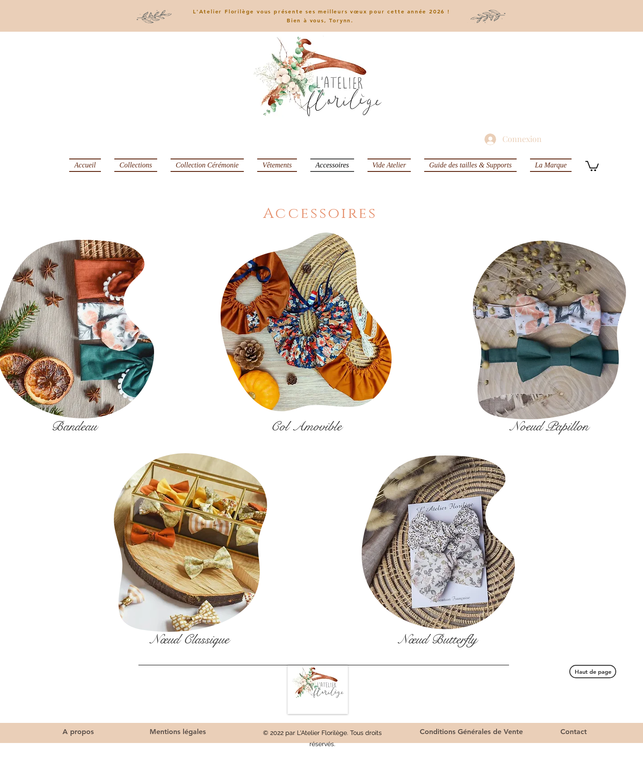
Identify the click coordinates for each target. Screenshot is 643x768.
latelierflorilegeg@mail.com (474, 699)
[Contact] (573, 732)
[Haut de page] (592, 671)
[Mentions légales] (178, 732)
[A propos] (78, 732)
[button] (592, 165)
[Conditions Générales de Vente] (471, 732)
